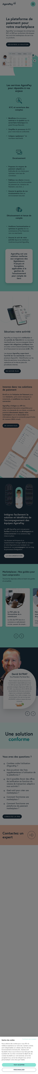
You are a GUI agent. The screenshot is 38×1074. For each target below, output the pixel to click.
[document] (19, 1049)
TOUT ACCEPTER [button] (19, 1065)
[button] (29, 1038)
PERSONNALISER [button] (19, 1070)
